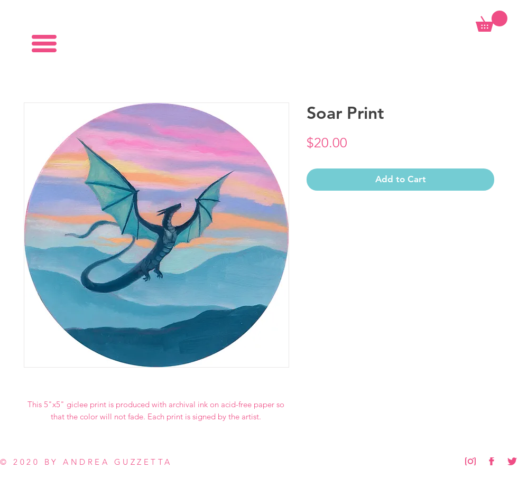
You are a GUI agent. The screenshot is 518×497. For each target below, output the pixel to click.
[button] (44, 43)
